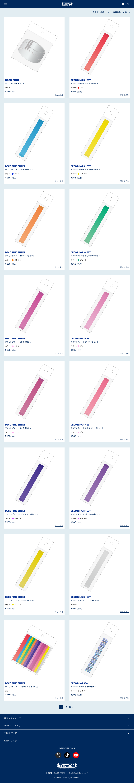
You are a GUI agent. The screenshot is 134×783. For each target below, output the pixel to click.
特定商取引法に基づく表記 (55, 773)
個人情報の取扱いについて (78, 773)
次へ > (72, 707)
